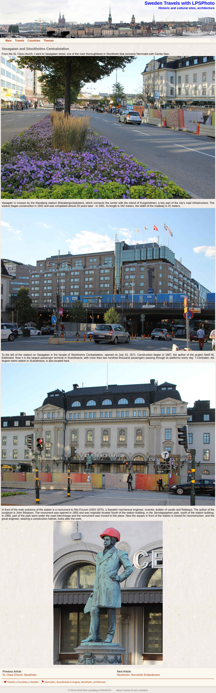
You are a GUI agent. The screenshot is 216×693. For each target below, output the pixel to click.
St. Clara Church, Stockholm (20, 674)
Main (8, 40)
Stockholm (86, 682)
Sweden (34, 682)
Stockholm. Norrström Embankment (138, 674)
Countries (34, 40)
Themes (49, 40)
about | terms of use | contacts (132, 690)
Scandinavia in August (68, 682)
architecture (99, 682)
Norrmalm (50, 682)
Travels (19, 40)
